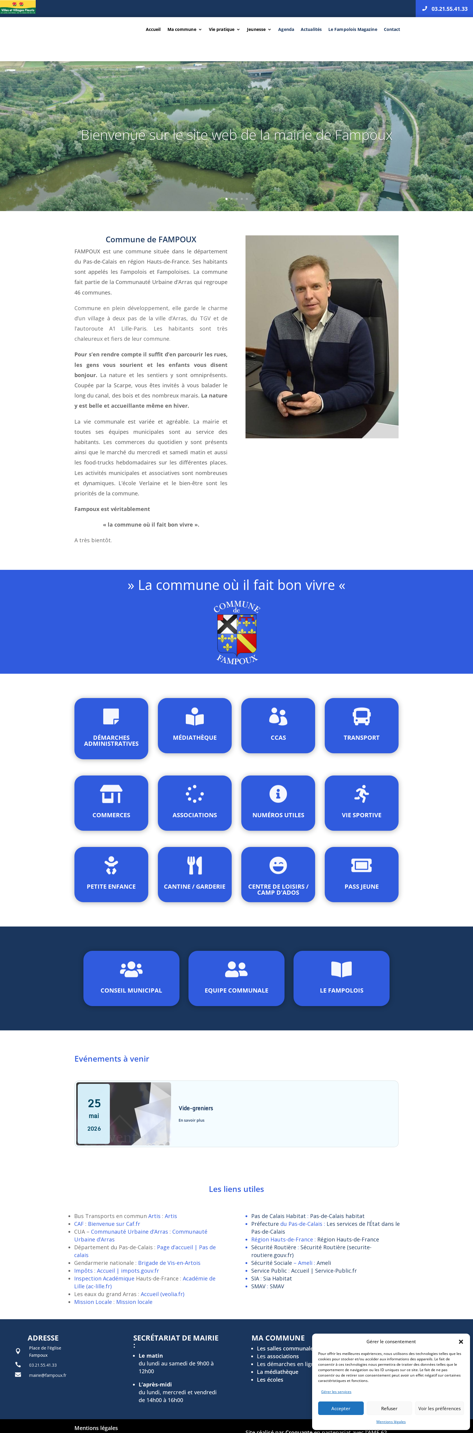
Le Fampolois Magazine (352, 29)
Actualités (311, 29)
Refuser (389, 1408)
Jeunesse (256, 29)
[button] (461, 1342)
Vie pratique (221, 29)
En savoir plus (191, 1120)
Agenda (286, 29)
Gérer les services (336, 1391)
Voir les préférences (439, 1408)
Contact (392, 29)
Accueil (153, 29)
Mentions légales (391, 1421)
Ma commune (181, 29)
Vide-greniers (196, 1108)
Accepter (340, 1408)
